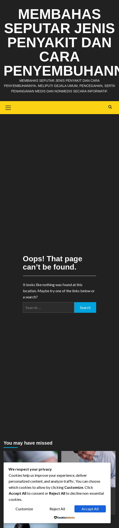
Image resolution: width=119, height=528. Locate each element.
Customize (24, 509)
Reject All (57, 509)
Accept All (90, 509)
